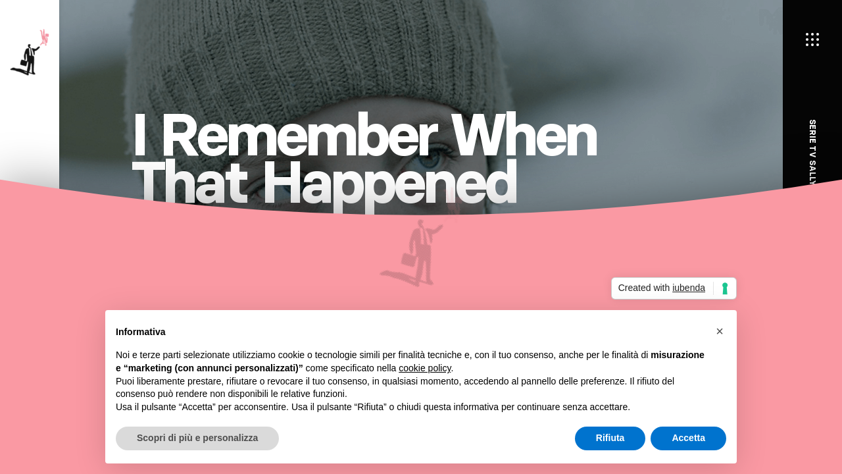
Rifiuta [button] (610, 438)
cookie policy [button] (425, 368)
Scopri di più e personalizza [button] (197, 438)
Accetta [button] (688, 438)
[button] (719, 331)
